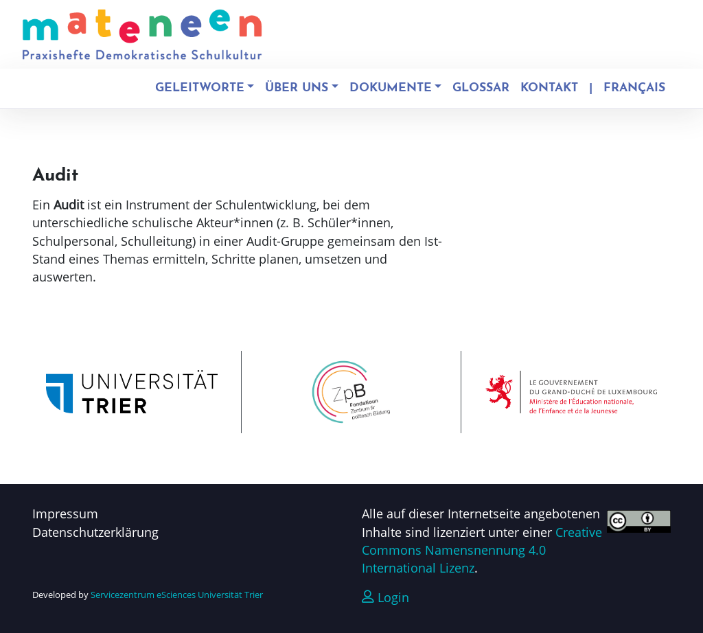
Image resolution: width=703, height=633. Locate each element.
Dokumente (390, 88)
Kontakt (549, 88)
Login (385, 597)
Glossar (480, 88)
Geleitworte (199, 88)
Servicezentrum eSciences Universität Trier (177, 594)
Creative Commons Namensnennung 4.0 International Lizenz (482, 550)
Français (634, 88)
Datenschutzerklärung (95, 532)
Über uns (296, 88)
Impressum (65, 513)
